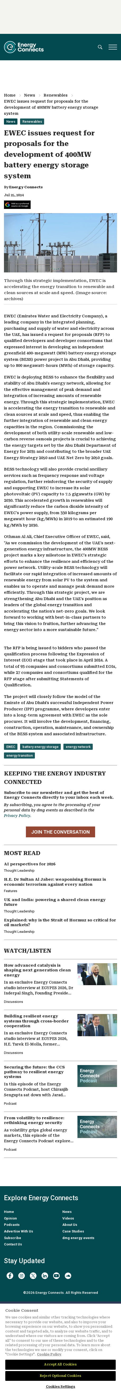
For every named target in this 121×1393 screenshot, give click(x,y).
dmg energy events (78, 1238)
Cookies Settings (60, 1387)
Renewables (56, 95)
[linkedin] (44, 1275)
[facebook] (10, 1275)
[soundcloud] (68, 1275)
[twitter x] (33, 1275)
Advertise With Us (18, 1231)
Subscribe (12, 1238)
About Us (69, 1225)
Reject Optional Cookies (60, 1376)
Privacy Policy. (17, 816)
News (29, 95)
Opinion (10, 1218)
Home (10, 95)
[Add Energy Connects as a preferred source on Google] (17, 204)
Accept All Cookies (60, 1364)
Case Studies (73, 1231)
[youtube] (56, 1275)
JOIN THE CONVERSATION (60, 832)
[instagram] (21, 1275)
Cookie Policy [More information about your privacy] (49, 1354)
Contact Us (13, 1244)
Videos (68, 1218)
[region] (60, 1348)
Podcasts (12, 1225)
